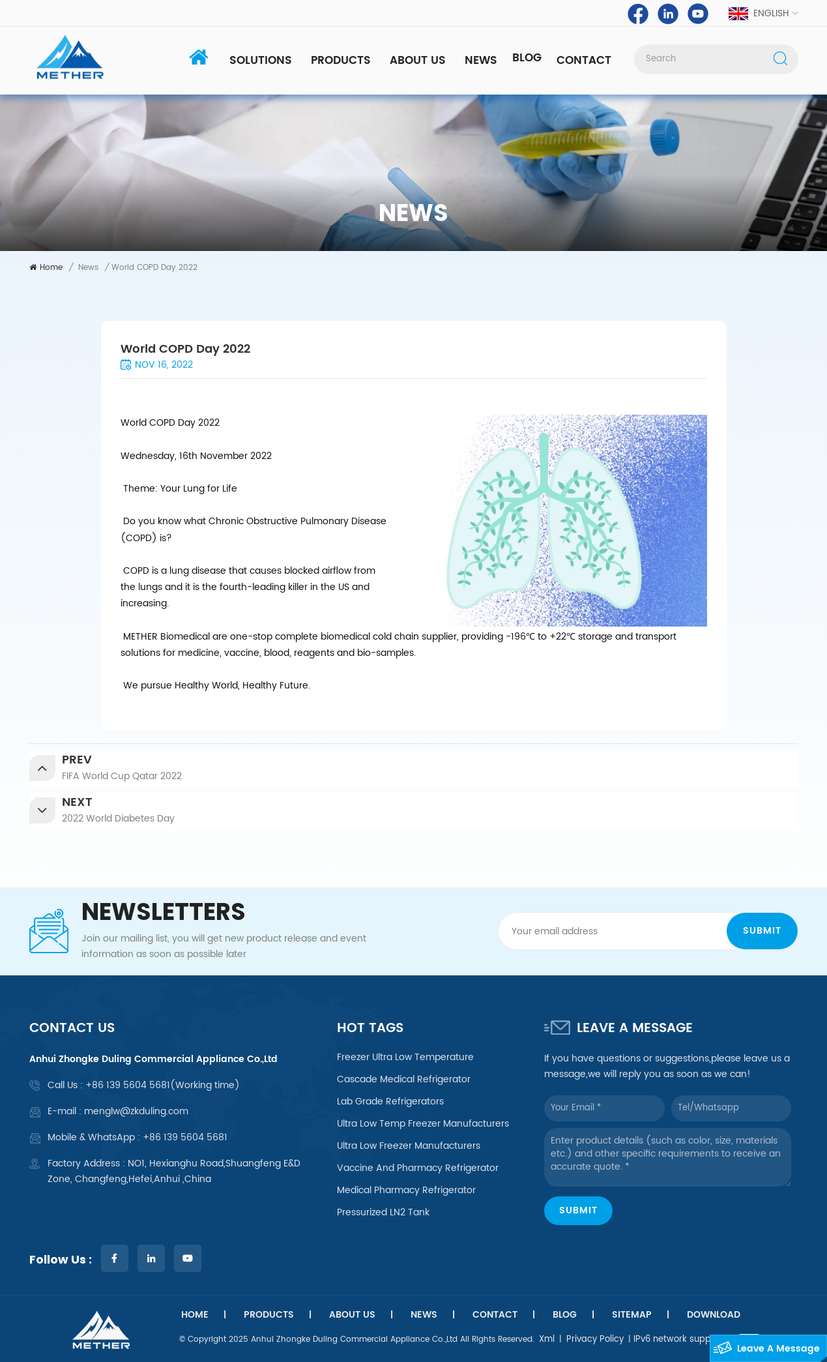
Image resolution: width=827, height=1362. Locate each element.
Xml (547, 1339)
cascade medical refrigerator (404, 1079)
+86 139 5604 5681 (127, 1085)
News (481, 61)
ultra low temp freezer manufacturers (423, 1124)
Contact (584, 61)
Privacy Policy (595, 1339)
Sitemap (632, 1315)
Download (713, 1315)
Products (341, 61)
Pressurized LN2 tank (383, 1212)
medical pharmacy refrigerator (406, 1190)
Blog (527, 58)
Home (46, 267)
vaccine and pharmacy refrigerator (418, 1168)
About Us (418, 61)
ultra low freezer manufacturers (408, 1146)
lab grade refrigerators (390, 1101)
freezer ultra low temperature (405, 1057)
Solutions (260, 61)
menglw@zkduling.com (136, 1111)
